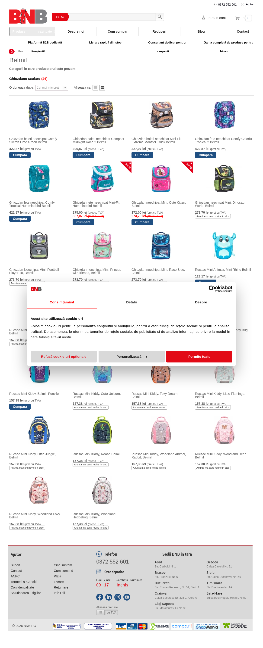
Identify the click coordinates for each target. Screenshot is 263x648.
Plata (57, 576)
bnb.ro (30, 626)
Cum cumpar (118, 31)
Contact (16, 571)
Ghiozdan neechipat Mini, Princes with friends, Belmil (97, 271)
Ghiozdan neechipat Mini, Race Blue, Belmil (158, 271)
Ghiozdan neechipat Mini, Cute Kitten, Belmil (159, 204)
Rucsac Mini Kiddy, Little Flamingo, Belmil (220, 395)
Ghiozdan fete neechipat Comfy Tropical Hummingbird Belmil (32, 204)
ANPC (15, 576)
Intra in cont (217, 18)
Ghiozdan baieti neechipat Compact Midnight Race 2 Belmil (98, 140)
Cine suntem (63, 565)
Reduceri (159, 31)
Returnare (61, 587)
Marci (21, 51)
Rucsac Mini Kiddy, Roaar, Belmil (96, 454)
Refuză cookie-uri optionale (64, 356)
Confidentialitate (22, 587)
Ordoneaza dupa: (21, 87)
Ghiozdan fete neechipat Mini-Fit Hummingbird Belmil (96, 204)
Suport (15, 565)
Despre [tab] (201, 302)
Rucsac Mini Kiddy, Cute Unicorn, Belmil (97, 395)
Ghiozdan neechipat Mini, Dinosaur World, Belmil (220, 204)
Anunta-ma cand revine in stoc (212, 216)
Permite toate (199, 356)
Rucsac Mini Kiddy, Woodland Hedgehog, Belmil (94, 515)
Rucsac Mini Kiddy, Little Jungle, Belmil (32, 455)
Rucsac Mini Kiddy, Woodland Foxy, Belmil (35, 515)
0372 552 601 (227, 4)
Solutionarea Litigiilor (26, 593)
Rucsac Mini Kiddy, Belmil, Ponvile (34, 393)
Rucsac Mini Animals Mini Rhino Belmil (223, 269)
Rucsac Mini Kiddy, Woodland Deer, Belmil (221, 455)
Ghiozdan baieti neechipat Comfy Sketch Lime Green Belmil (33, 140)
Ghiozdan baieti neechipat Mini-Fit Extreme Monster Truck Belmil (156, 140)
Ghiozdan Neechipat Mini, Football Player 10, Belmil (34, 271)
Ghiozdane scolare (28, 79)
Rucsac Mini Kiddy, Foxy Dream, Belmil (155, 395)
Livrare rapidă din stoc (105, 42)
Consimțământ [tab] (62, 302)
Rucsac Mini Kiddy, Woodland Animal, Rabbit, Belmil (159, 455)
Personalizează (131, 356)
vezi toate (45, 31)
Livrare (59, 582)
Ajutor (250, 4)
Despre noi (75, 31)
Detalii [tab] (131, 302)
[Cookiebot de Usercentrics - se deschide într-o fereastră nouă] (212, 288)
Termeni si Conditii (24, 582)
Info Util (59, 593)
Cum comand (63, 571)
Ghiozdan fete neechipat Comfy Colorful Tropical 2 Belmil (224, 140)
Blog (201, 31)
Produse (32, 31)
